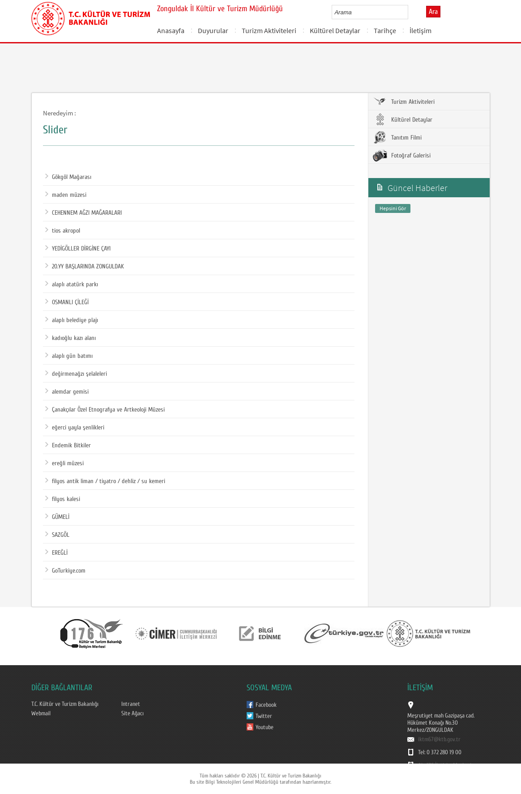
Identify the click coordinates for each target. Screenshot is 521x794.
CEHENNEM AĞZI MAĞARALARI (83, 213)
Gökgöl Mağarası (68, 177)
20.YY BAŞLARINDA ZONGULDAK (84, 267)
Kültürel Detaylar (335, 30)
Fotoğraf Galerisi (402, 155)
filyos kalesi (62, 499)
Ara (433, 12)
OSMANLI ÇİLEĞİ (67, 302)
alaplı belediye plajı (71, 320)
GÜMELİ (57, 517)
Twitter (264, 716)
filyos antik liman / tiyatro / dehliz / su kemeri (105, 481)
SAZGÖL (57, 535)
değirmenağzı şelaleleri (76, 374)
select (410, 12)
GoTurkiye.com (65, 571)
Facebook (266, 705)
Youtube (264, 727)
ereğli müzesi (64, 463)
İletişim (420, 30)
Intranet (130, 704)
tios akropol (62, 231)
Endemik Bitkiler (68, 445)
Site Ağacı (132, 713)
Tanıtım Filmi (397, 137)
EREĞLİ (56, 553)
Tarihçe (385, 30)
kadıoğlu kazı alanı (70, 338)
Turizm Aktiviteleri (269, 30)
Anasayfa (170, 30)
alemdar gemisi (67, 392)
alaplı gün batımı (69, 356)
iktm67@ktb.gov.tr (439, 739)
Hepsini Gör (393, 208)
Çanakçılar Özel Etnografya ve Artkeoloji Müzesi (105, 410)
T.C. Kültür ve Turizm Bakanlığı (64, 704)
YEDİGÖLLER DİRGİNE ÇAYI (78, 249)
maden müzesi (65, 195)
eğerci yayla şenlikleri (74, 428)
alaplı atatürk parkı (71, 284)
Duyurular (213, 30)
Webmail (41, 713)
